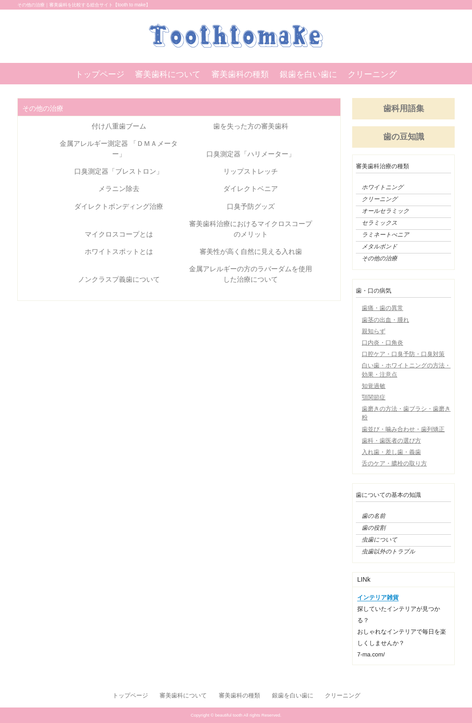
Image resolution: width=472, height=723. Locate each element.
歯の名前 (373, 516)
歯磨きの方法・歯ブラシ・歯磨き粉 (406, 413)
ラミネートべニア (385, 235)
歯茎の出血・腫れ (385, 319)
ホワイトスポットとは (119, 251)
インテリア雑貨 (378, 597)
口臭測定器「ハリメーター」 (250, 154)
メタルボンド (379, 246)
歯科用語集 (403, 108)
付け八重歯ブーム (119, 126)
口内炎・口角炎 (382, 342)
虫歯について (379, 540)
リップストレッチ (250, 171)
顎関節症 (373, 397)
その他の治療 (379, 258)
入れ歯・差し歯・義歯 (391, 452)
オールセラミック (385, 211)
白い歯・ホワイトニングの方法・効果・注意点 (406, 369)
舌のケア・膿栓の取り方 (394, 463)
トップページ (99, 74)
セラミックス (379, 223)
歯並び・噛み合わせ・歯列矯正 (403, 429)
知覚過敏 (373, 385)
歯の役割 (373, 528)
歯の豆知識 (403, 136)
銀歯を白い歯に (308, 74)
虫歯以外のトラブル (388, 551)
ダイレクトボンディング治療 (118, 206)
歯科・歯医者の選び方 (391, 440)
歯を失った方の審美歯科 (250, 126)
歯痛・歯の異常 (382, 308)
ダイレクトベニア (250, 188)
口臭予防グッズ (251, 206)
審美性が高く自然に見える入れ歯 (251, 251)
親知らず (373, 331)
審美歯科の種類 (240, 74)
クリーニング (372, 74)
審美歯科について (167, 74)
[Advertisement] (179, 374)
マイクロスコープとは (119, 234)
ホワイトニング (382, 187)
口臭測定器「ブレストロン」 (118, 171)
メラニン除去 (118, 188)
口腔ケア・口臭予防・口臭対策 (403, 354)
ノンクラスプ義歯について (119, 279)
